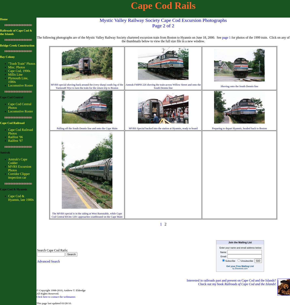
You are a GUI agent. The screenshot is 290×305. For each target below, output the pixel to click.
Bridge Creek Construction (17, 45)
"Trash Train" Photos (21, 63)
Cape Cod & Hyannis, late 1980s (21, 197)
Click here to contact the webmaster (55, 296)
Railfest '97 (15, 140)
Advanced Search (48, 261)
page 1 (226, 37)
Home (3, 19)
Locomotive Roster (20, 85)
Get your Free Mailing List (240, 266)
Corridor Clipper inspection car (19, 175)
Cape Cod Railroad (12, 123)
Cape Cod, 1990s (19, 71)
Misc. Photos (16, 67)
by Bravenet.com (240, 268)
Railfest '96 (15, 137)
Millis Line (15, 74)
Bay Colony (7, 56)
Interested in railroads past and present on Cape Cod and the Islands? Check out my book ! (232, 282)
